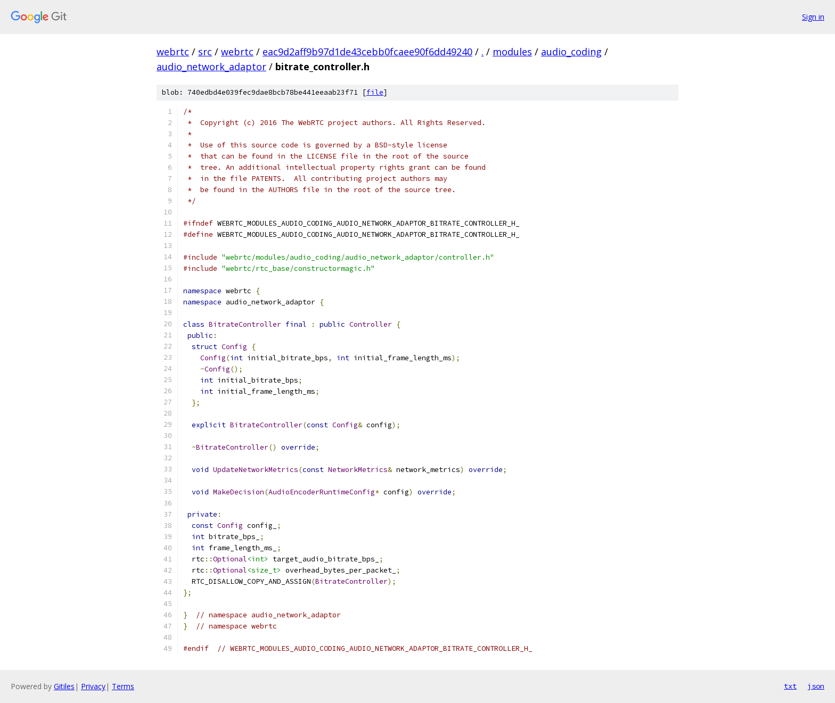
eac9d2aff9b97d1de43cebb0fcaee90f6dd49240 (367, 51)
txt (790, 686)
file (374, 92)
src (205, 51)
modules (512, 51)
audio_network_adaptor (211, 66)
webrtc (173, 51)
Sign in (813, 17)
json (815, 686)
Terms (123, 686)
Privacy (93, 686)
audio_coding (571, 51)
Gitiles (64, 686)
